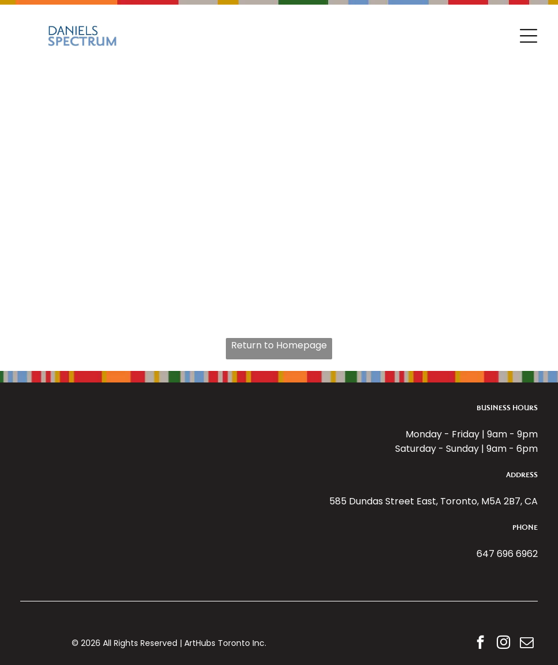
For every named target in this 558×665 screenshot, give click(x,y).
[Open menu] (528, 35)
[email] (526, 643)
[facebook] (480, 643)
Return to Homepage (279, 345)
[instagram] (503, 643)
